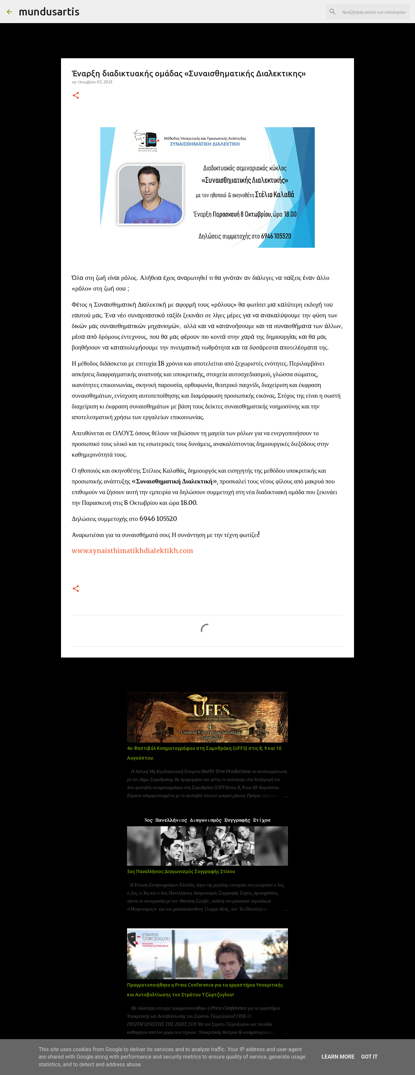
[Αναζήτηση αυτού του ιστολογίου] (374, 12)
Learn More (337, 1057)
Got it (369, 1057)
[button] (76, 95)
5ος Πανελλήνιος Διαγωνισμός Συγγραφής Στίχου (181, 871)
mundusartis (49, 11)
